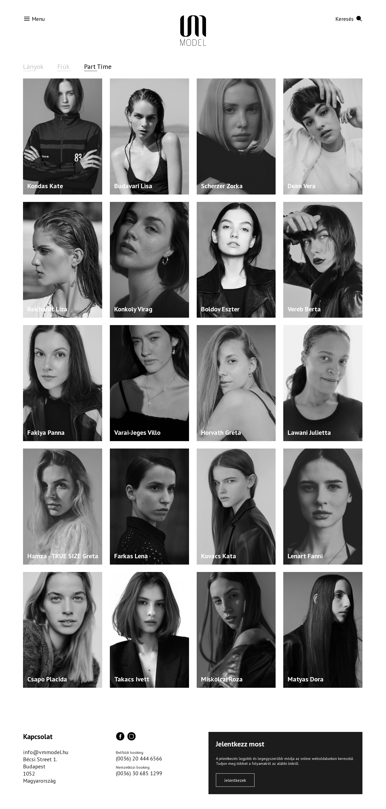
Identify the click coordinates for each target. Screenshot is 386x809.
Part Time (97, 66)
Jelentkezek (235, 780)
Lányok (33, 66)
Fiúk (63, 66)
